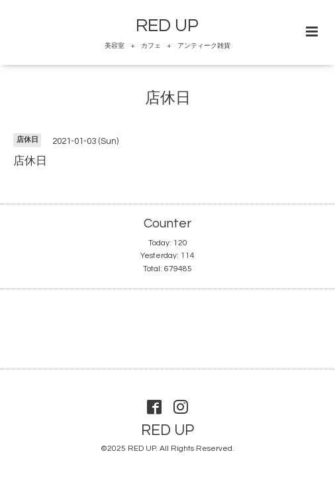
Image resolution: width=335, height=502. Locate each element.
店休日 (168, 98)
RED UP (167, 26)
